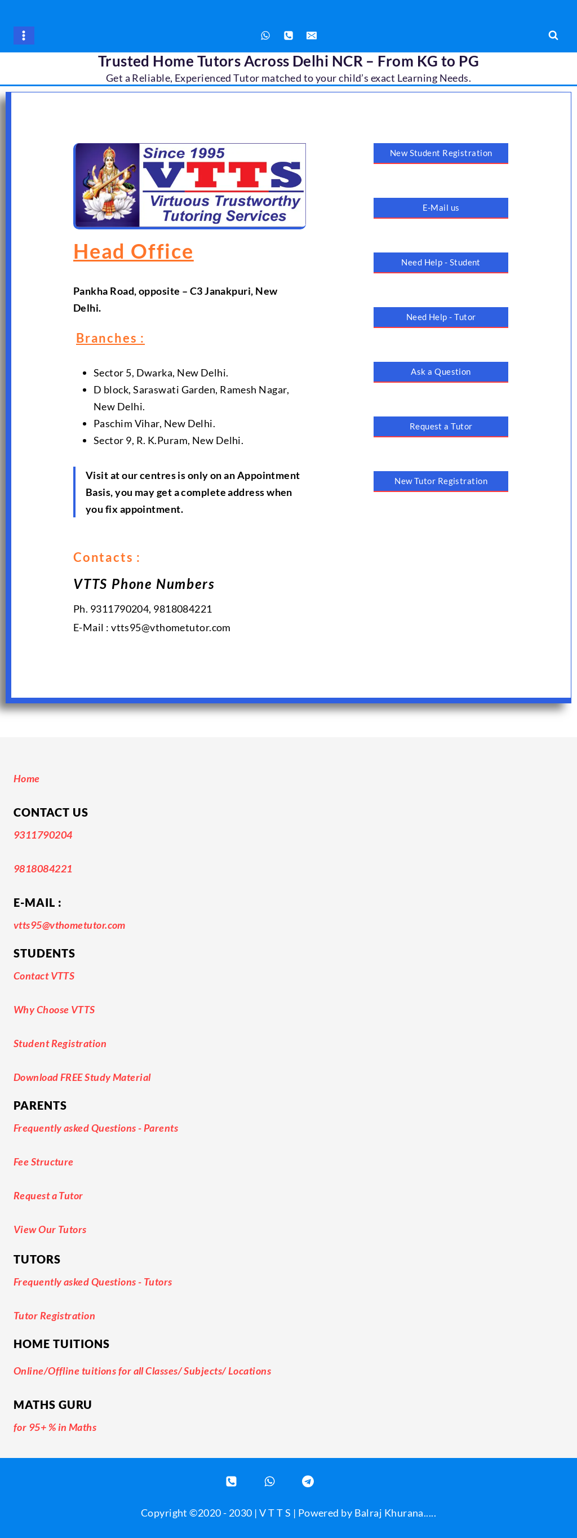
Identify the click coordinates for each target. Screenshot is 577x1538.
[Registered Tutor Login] (307, 1481)
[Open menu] (24, 35)
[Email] (311, 35)
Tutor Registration (54, 1315)
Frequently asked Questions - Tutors (93, 1281)
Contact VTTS (44, 975)
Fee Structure (44, 1161)
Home (27, 778)
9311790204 (43, 834)
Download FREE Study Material (82, 1077)
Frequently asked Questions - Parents (96, 1128)
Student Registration (60, 1043)
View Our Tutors (50, 1229)
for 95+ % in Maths (55, 1427)
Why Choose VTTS (54, 1009)
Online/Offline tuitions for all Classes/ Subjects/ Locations (142, 1370)
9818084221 (43, 868)
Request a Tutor (48, 1195)
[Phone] (288, 35)
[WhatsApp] (265, 35)
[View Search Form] (553, 35)
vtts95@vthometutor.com (70, 925)
